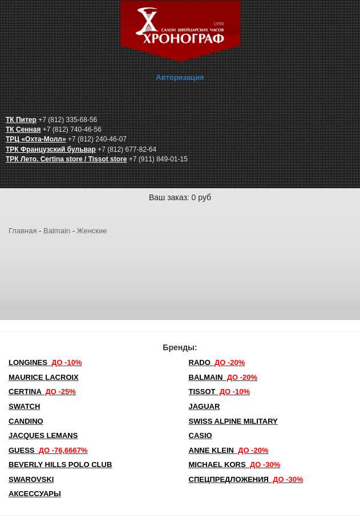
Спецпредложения (246, 479)
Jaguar (204, 406)
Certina (42, 391)
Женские (92, 230)
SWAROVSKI (31, 479)
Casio (200, 435)
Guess (48, 450)
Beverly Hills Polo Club (60, 464)
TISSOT (219, 391)
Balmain (56, 230)
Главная (23, 230)
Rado (217, 362)
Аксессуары (35, 493)
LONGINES (45, 362)
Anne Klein (229, 450)
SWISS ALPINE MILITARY (233, 421)
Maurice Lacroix (44, 377)
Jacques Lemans (43, 435)
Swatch (24, 406)
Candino (26, 421)
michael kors (235, 464)
